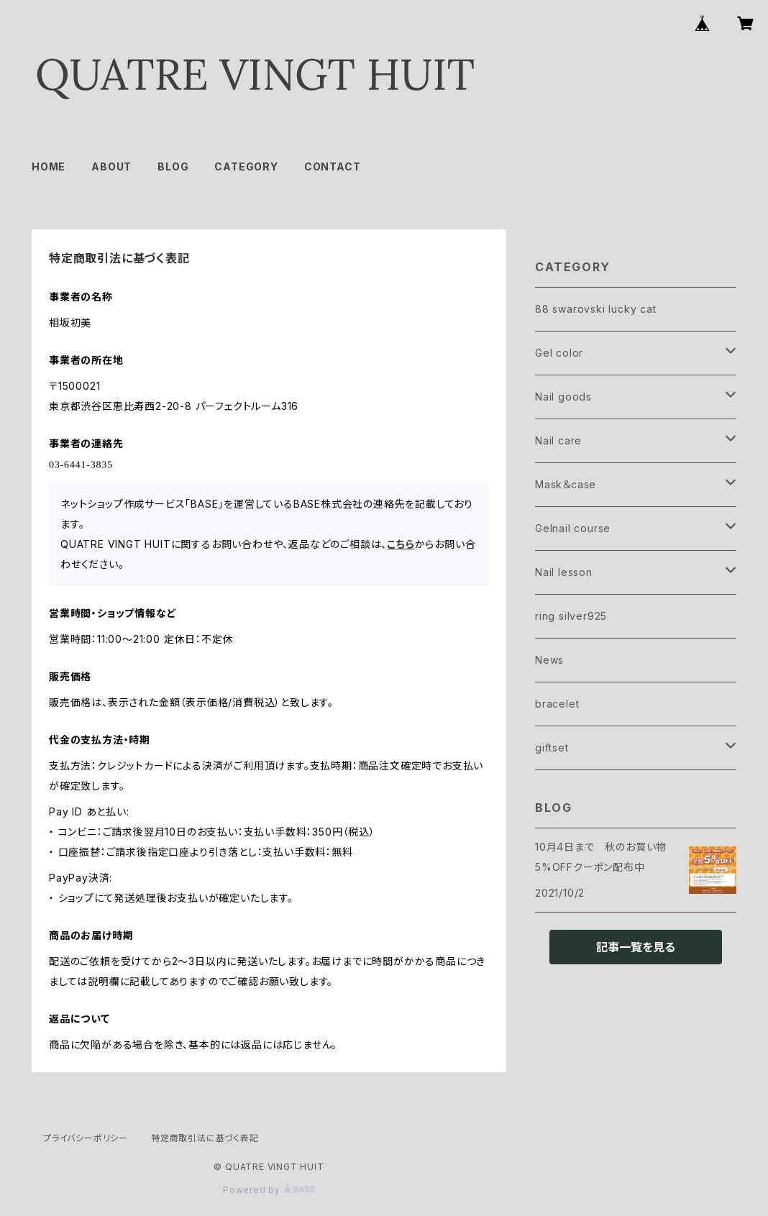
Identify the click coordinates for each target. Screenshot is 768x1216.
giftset (552, 747)
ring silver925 (571, 616)
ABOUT (111, 166)
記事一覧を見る (635, 947)
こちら (400, 544)
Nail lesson (564, 572)
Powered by (269, 1189)
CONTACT (332, 166)
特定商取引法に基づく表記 (205, 1138)
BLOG (172, 166)
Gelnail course (573, 528)
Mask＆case (565, 484)
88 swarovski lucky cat (596, 309)
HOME (48, 166)
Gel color (559, 353)
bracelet (557, 704)
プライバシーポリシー (85, 1138)
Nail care (558, 440)
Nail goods (563, 396)
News (549, 660)
